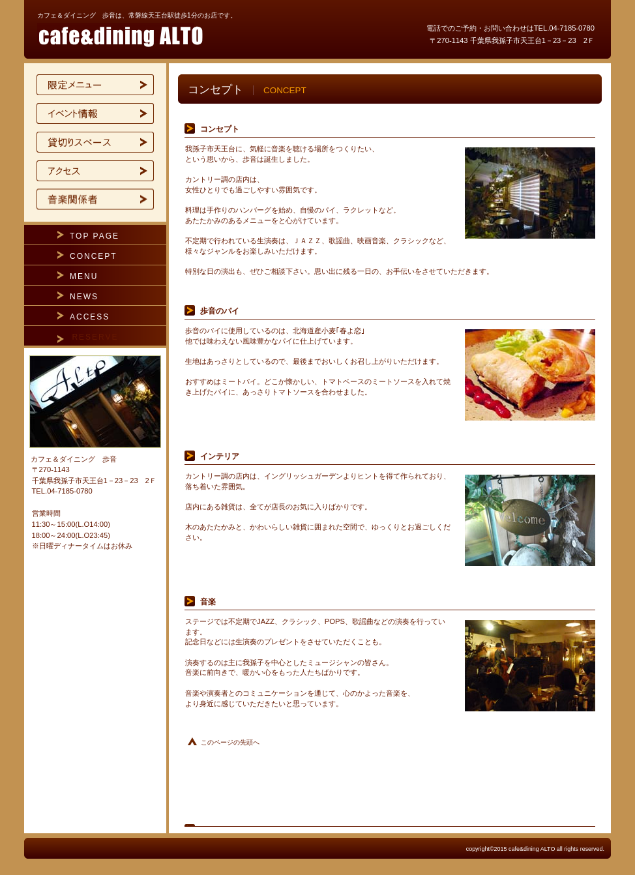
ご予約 (95, 199)
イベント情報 (95, 113)
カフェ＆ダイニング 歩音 (193, 35)
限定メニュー (95, 84)
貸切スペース (95, 142)
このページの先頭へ (230, 742)
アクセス (95, 170)
